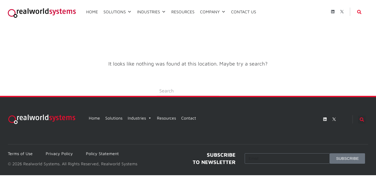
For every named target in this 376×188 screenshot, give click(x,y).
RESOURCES (183, 11)
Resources (166, 118)
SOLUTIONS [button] (117, 12)
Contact (188, 118)
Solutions (113, 118)
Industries (140, 118)
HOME (92, 11)
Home (94, 118)
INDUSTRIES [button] (151, 12)
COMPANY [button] (213, 12)
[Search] (188, 91)
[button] (359, 12)
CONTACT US (243, 11)
